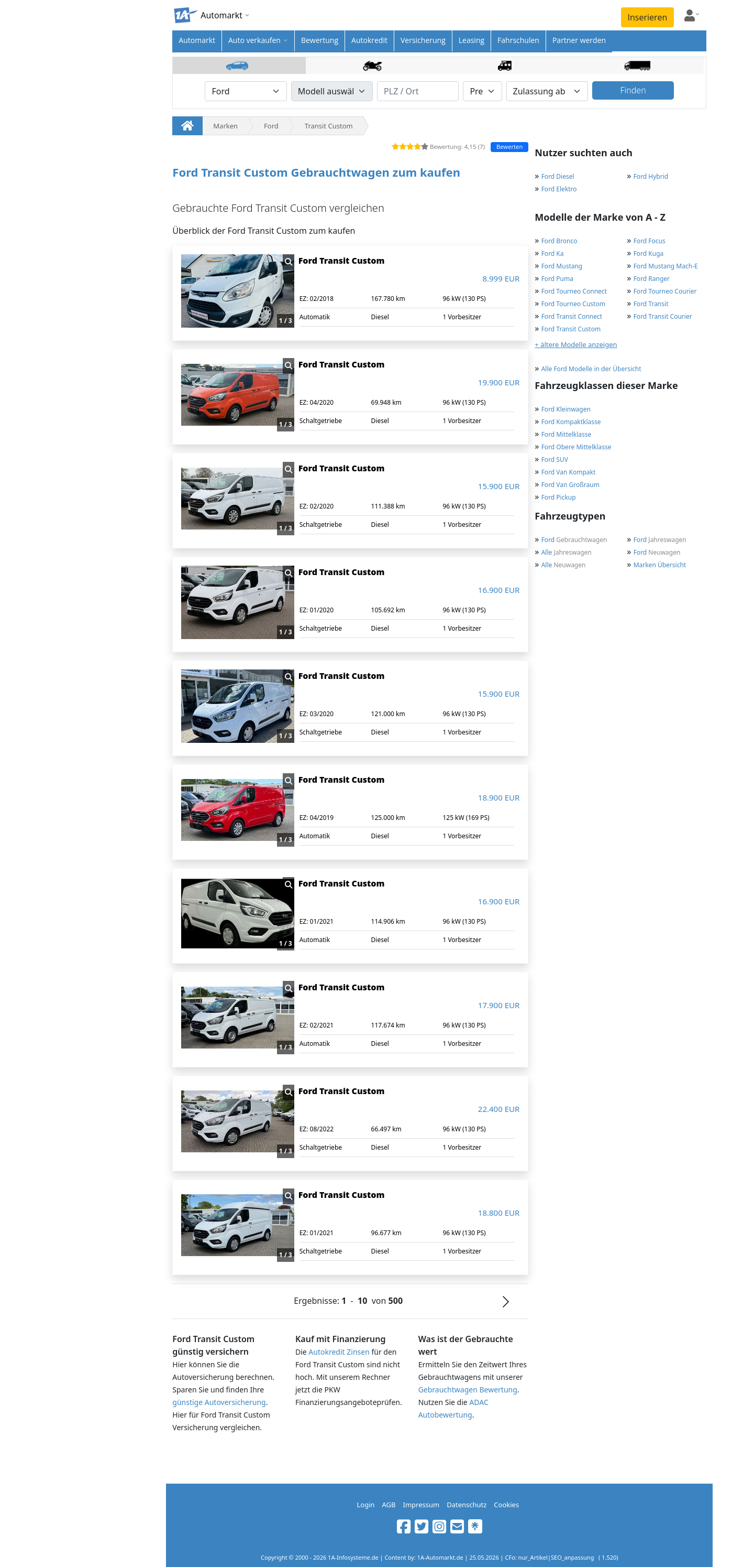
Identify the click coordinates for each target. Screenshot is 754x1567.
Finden (633, 90)
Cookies (506, 1504)
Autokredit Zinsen (338, 1352)
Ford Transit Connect (571, 316)
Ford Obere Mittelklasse (576, 446)
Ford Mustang (562, 266)
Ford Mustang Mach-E (666, 266)
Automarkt (197, 40)
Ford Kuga (649, 253)
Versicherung (423, 40)
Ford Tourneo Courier (665, 291)
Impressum (421, 1504)
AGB (389, 1504)
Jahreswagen (660, 539)
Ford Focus (650, 240)
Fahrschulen (518, 40)
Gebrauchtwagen (574, 539)
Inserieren (648, 17)
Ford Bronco (559, 240)
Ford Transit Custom (571, 329)
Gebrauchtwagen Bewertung (467, 1390)
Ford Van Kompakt (568, 472)
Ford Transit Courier (663, 316)
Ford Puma (557, 278)
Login (365, 1504)
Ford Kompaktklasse (571, 421)
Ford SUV (554, 459)
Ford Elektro (559, 189)
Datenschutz (466, 1504)
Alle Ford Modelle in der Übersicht (591, 368)
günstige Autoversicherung (218, 1402)
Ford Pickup (558, 497)
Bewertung (319, 40)
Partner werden (579, 40)
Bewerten (509, 146)
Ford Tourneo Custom (573, 303)
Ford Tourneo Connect (574, 291)
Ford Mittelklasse (566, 434)
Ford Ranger (652, 278)
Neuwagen (657, 552)
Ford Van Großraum (570, 484)
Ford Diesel (557, 176)
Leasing (471, 40)
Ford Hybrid (651, 176)
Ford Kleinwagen (566, 409)
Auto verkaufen (254, 40)
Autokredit (369, 40)
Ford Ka (552, 253)
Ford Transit (651, 303)
